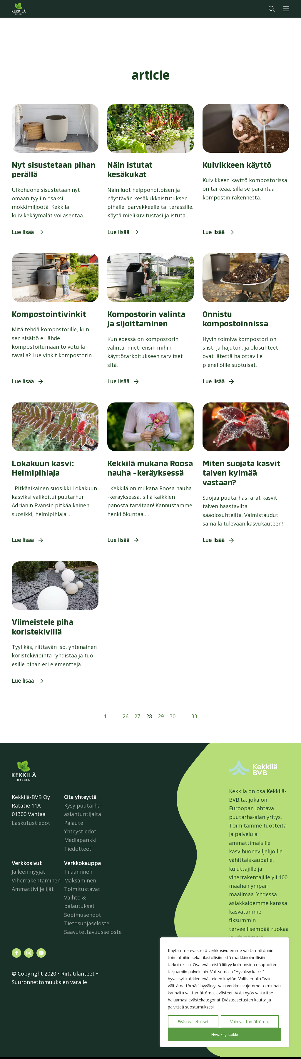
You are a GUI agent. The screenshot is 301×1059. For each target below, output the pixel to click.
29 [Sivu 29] (161, 716)
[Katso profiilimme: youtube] (41, 953)
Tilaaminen (78, 871)
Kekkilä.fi (30, 9)
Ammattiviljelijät (33, 888)
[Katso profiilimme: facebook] (16, 953)
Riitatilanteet (78, 973)
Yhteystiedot (80, 831)
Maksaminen (80, 880)
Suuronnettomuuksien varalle (49, 982)
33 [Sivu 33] (194, 716)
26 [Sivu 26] (125, 716)
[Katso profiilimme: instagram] (29, 953)
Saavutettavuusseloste (93, 931)
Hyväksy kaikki (224, 1034)
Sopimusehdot (82, 914)
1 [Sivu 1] (105, 716)
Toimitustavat (82, 888)
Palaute (73, 822)
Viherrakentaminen (36, 880)
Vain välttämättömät (249, 1021)
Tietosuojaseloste (86, 923)
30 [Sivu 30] (172, 716)
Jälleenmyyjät (28, 871)
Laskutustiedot (31, 822)
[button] (271, 9)
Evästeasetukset (193, 1021)
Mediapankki (80, 839)
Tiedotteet (77, 848)
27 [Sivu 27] (137, 716)
